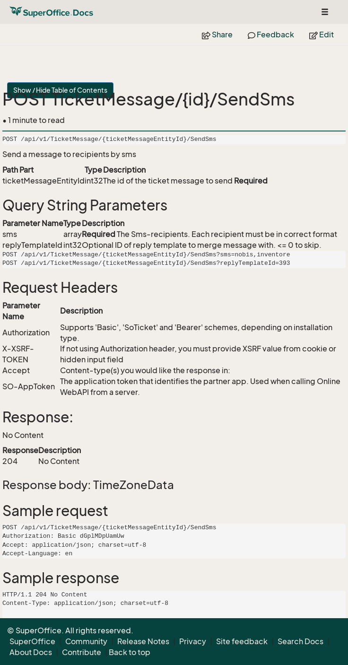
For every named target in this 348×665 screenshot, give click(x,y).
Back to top (129, 652)
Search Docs (300, 641)
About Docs (30, 652)
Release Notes (143, 641)
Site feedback (242, 641)
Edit (321, 34)
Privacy (192, 641)
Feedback (271, 34)
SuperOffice (32, 641)
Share (217, 34)
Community (86, 641)
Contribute (81, 652)
